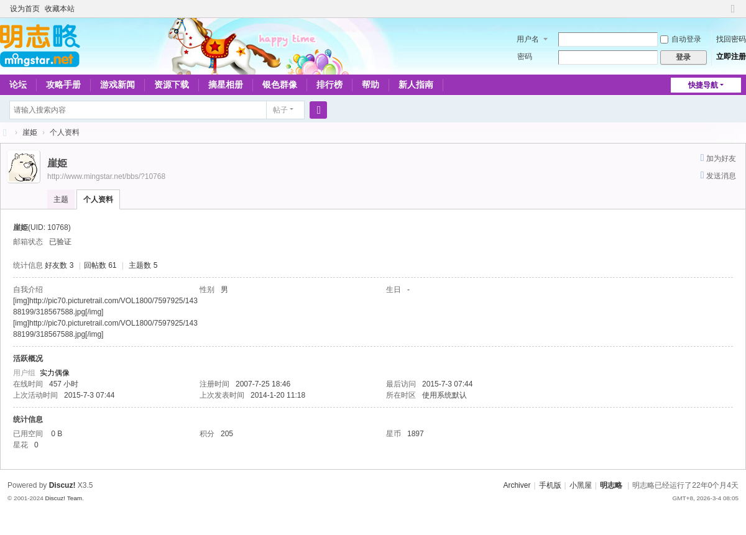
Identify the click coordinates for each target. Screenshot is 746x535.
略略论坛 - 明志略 (5, 133)
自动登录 (680, 39)
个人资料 (98, 199)
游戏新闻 (117, 84)
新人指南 (415, 84)
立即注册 (731, 56)
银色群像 (279, 84)
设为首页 (25, 8)
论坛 (18, 84)
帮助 (370, 84)
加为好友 (721, 158)
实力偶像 (55, 372)
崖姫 (29, 132)
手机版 (550, 485)
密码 (524, 56)
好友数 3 (59, 265)
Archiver (516, 485)
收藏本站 (60, 8)
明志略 (611, 485)
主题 (60, 199)
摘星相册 (225, 84)
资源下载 (171, 84)
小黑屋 (580, 485)
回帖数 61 (100, 265)
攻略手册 (63, 84)
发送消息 (721, 175)
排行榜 (329, 84)
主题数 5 (143, 265)
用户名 (528, 39)
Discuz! (62, 485)
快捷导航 (703, 85)
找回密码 (731, 39)
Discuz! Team (63, 498)
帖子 (280, 110)
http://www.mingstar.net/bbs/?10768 (106, 176)
